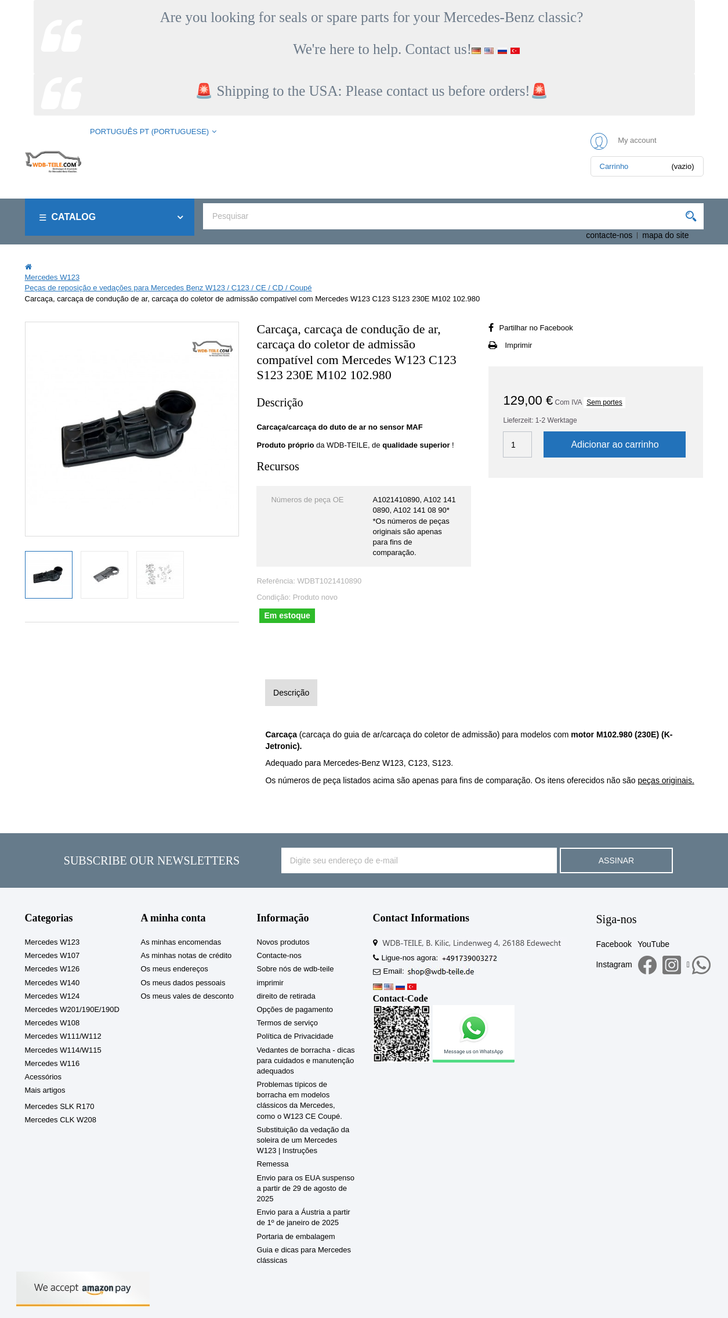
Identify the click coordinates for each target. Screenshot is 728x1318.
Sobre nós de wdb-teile (295, 968)
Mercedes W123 (52, 942)
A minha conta (173, 918)
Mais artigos (45, 1090)
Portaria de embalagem (296, 1236)
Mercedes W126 (52, 968)
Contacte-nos (279, 955)
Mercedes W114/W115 (63, 1050)
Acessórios (43, 1076)
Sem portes (604, 402)
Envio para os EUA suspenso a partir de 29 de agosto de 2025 (305, 1188)
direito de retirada (286, 996)
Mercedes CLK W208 (61, 1119)
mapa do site (665, 235)
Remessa (273, 1163)
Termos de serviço (287, 1022)
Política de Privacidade (295, 1036)
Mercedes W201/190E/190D (72, 1009)
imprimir (270, 982)
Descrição (291, 692)
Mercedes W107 (52, 955)
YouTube (653, 944)
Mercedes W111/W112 (63, 1036)
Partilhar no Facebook (536, 327)
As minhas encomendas (181, 942)
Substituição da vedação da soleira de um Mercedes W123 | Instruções (303, 1140)
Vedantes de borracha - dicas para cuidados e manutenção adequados (306, 1060)
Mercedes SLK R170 (60, 1106)
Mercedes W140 (52, 982)
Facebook (613, 944)
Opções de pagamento (295, 1009)
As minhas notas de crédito (186, 955)
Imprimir (518, 345)
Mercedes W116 (52, 1063)
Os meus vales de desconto (187, 996)
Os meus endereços (174, 968)
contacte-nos (609, 235)
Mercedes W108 (52, 1022)
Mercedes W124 (52, 996)
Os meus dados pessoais (183, 982)
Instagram (614, 964)
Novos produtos (283, 942)
